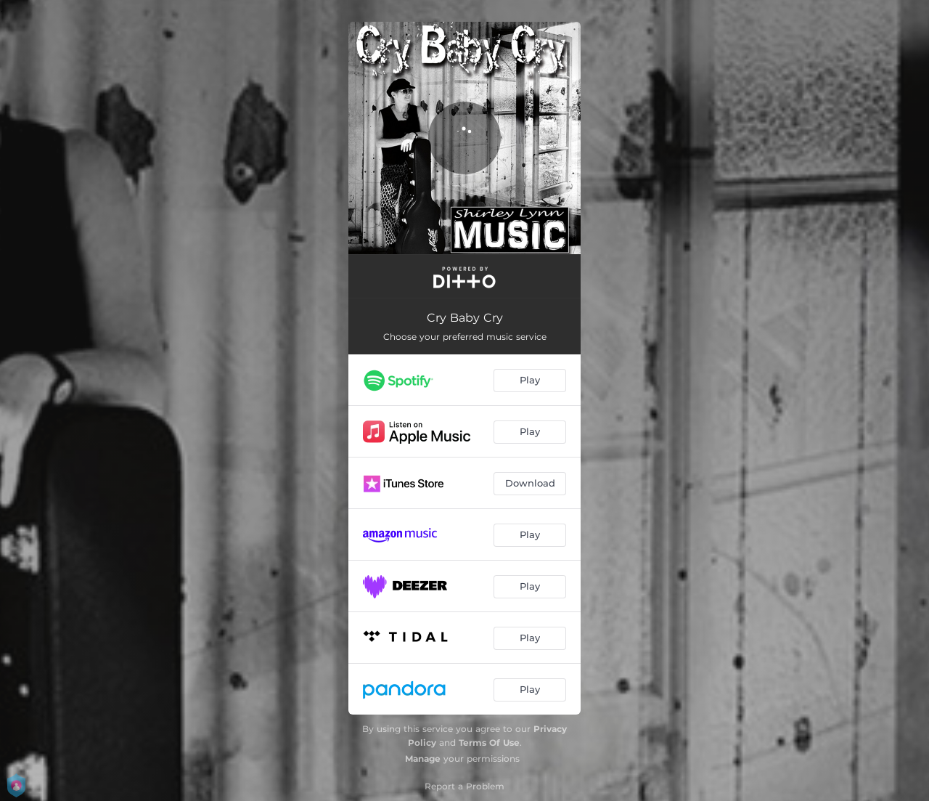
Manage (423, 758)
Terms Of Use (489, 742)
